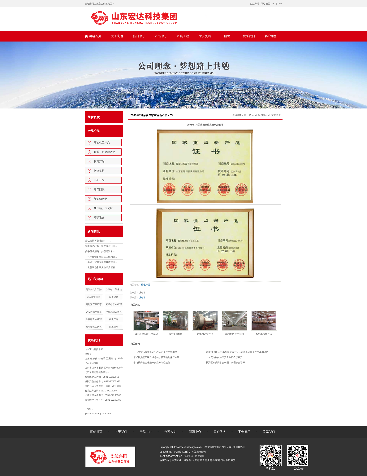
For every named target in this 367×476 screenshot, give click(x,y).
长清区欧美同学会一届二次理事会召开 (225, 362)
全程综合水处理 (94, 319)
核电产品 (99, 161)
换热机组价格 (184, 451)
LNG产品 (99, 180)
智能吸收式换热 (94, 326)
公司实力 (170, 431)
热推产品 (164, 460)
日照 (223, 460)
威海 (186, 460)
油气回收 (99, 189)
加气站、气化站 (103, 208)
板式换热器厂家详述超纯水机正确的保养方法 (156, 357)
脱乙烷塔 (113, 326)
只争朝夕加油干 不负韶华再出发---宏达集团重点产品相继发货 (237, 352)
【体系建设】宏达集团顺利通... (101, 256)
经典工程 (183, 36)
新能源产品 (100, 198)
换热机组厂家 (169, 451)
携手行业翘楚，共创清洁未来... (101, 251)
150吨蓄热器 (93, 297)
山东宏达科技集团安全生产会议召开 (224, 357)
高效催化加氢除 (94, 289)
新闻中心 (139, 36)
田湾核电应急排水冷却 (146, 334)
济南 (196, 460)
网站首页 (95, 36)
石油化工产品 (102, 142)
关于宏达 (117, 36)
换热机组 (99, 170)
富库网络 (199, 456)
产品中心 (161, 36)
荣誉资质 (205, 36)
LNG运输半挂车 (94, 312)
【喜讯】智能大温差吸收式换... (101, 262)
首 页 (251, 115)
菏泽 (202, 460)
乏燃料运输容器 (205, 334)
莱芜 (217, 460)
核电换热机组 (176, 334)
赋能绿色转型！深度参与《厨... (101, 246)
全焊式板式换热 (114, 312)
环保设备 (99, 217)
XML (280, 3)
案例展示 (262, 115)
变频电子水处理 (114, 304)
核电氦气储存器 (264, 334)
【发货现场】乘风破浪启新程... (101, 267)
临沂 (228, 460)
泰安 (233, 460)
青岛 (212, 460)
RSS (274, 3)
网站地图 (265, 3)
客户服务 (271, 36)
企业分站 (254, 3)
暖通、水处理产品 (104, 152)
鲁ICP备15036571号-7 (171, 456)
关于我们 (121, 431)
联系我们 (249, 36)
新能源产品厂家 (94, 304)
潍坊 (191, 460)
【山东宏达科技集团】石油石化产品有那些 (155, 352)
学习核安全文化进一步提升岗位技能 (151, 362)
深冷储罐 (113, 297)
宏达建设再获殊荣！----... (98, 240)
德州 (207, 460)
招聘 (227, 36)
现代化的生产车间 (234, 334)
